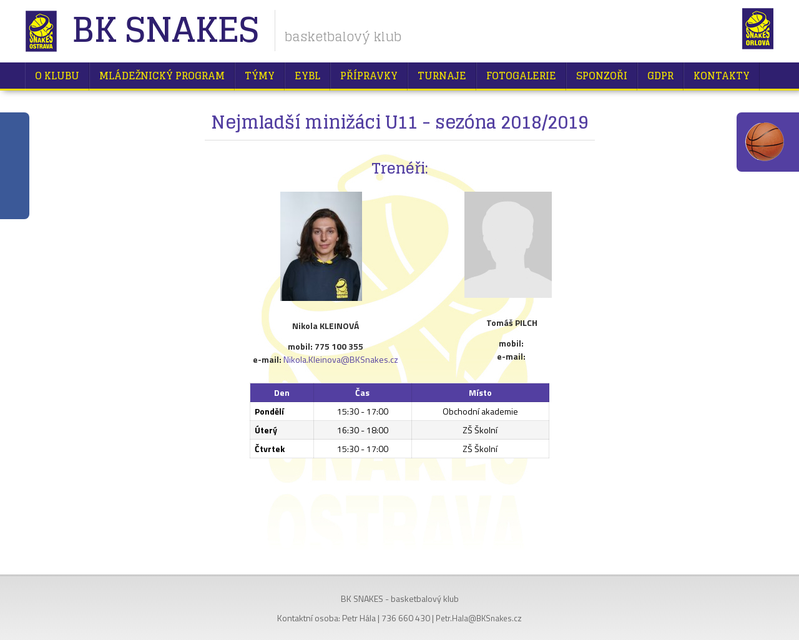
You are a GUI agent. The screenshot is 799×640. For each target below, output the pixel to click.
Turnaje (442, 75)
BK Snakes (165, 30)
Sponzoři (601, 75)
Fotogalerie (521, 75)
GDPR (660, 75)
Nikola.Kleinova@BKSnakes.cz (340, 359)
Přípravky (369, 75)
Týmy (260, 75)
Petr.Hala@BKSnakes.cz (479, 618)
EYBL (307, 75)
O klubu (57, 75)
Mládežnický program (162, 75)
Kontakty (722, 75)
